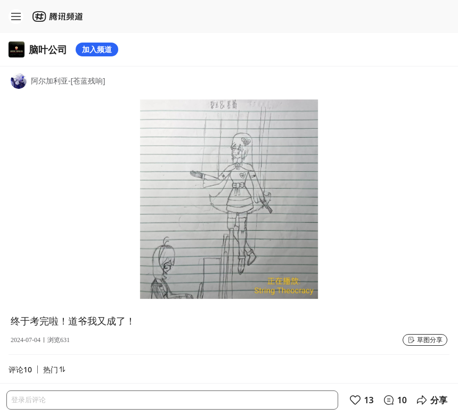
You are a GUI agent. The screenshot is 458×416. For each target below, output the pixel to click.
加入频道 (97, 49)
